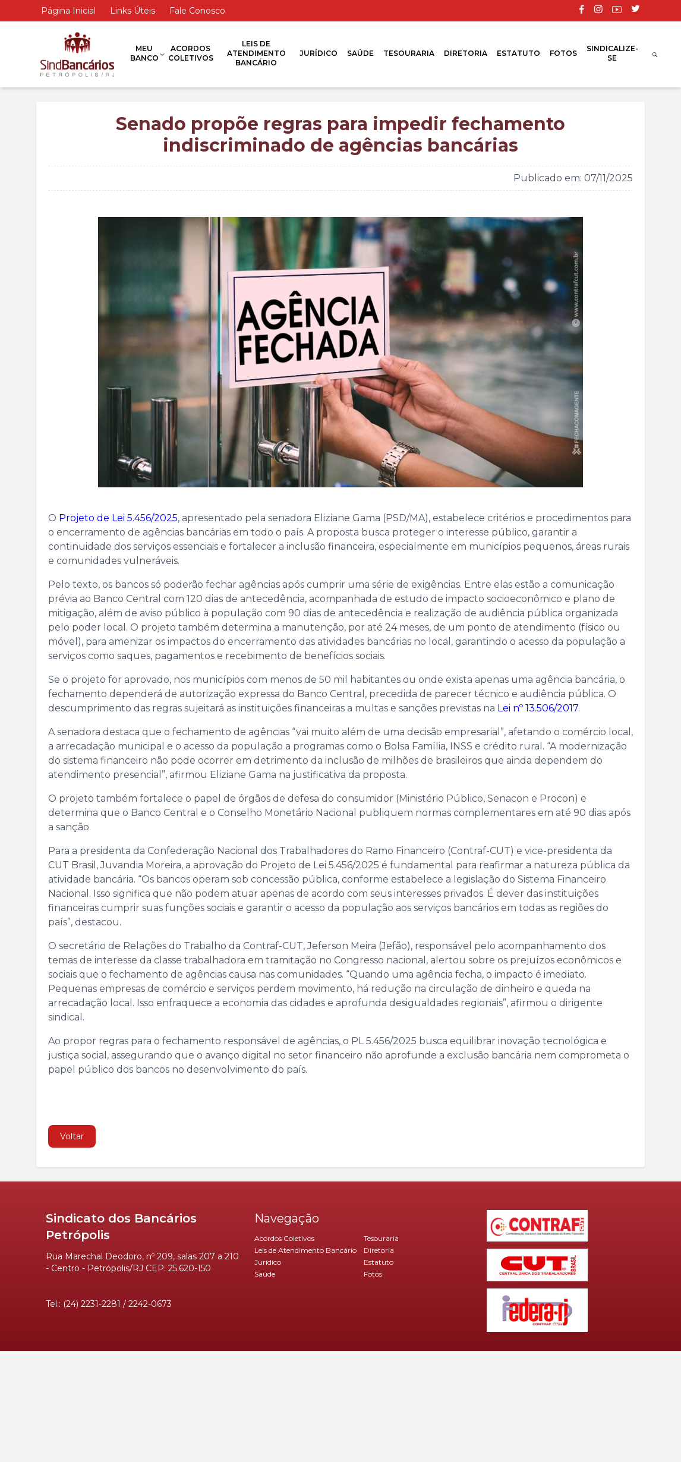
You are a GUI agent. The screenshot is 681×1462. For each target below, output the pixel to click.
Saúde (360, 53)
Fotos (563, 53)
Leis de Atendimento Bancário (256, 53)
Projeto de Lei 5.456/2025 (118, 518)
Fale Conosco (197, 10)
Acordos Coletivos (190, 53)
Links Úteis (132, 10)
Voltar (72, 1136)
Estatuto (518, 53)
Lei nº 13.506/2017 (537, 708)
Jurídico (318, 53)
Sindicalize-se (612, 53)
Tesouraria (408, 53)
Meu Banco (144, 53)
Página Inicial (68, 10)
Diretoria (465, 53)
